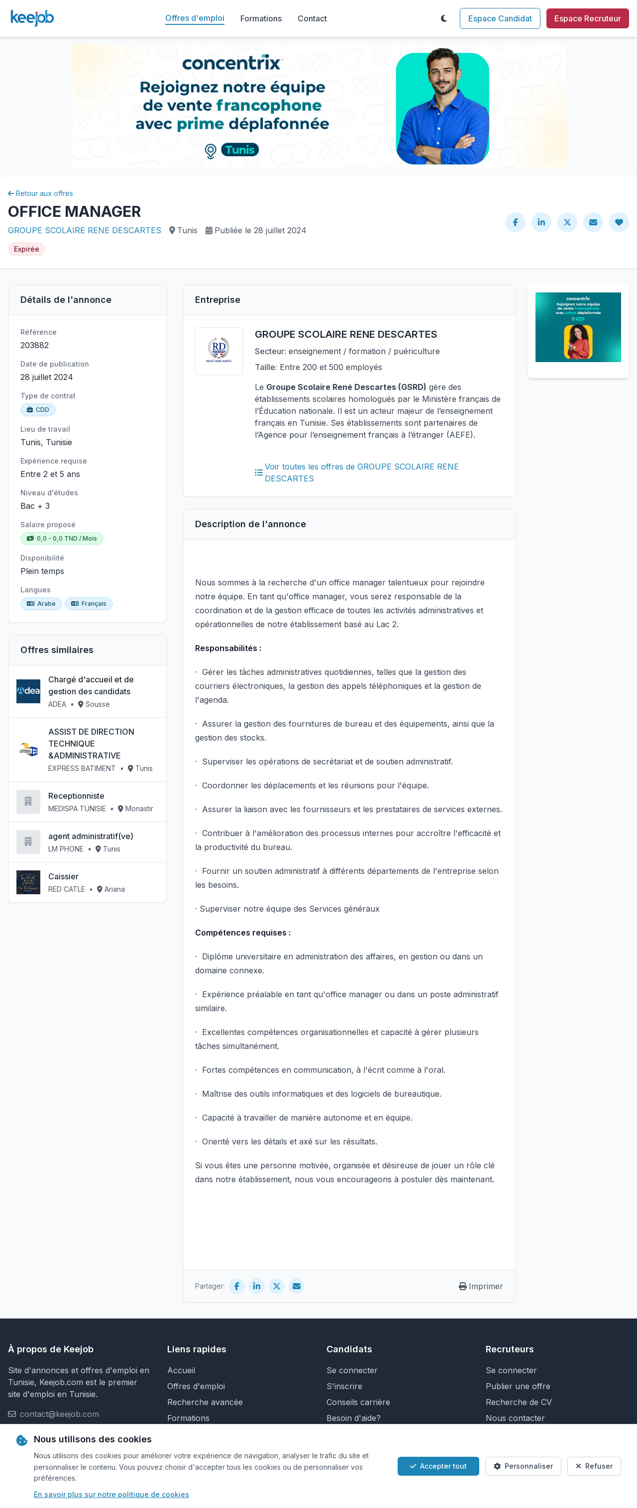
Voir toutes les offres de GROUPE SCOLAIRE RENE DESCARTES (357, 472)
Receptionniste (76, 796)
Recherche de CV (519, 1402)
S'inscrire (344, 1386)
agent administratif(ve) (90, 836)
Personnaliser (523, 1466)
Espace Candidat (500, 18)
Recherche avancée (205, 1402)
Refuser (594, 1466)
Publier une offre (518, 1386)
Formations (261, 18)
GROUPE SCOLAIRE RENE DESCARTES (84, 230)
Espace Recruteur (587, 18)
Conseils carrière (358, 1402)
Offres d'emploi (194, 18)
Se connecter (352, 1370)
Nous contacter (515, 1418)
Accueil (181, 1370)
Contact (312, 18)
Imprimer (481, 1286)
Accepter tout (438, 1466)
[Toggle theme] (444, 18)
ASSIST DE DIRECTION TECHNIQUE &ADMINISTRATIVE (91, 743)
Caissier (63, 876)
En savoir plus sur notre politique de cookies (111, 1494)
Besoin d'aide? (353, 1418)
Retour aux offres (40, 193)
